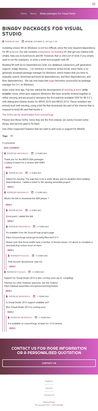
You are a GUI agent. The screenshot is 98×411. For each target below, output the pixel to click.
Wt (5, 3)
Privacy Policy (49, 402)
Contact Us (49, 363)
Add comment (12, 148)
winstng (68, 89)
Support (49, 381)
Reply (9, 167)
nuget (52, 80)
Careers (49, 388)
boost (15, 51)
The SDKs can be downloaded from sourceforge (27, 114)
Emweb (60, 405)
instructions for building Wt (52, 51)
